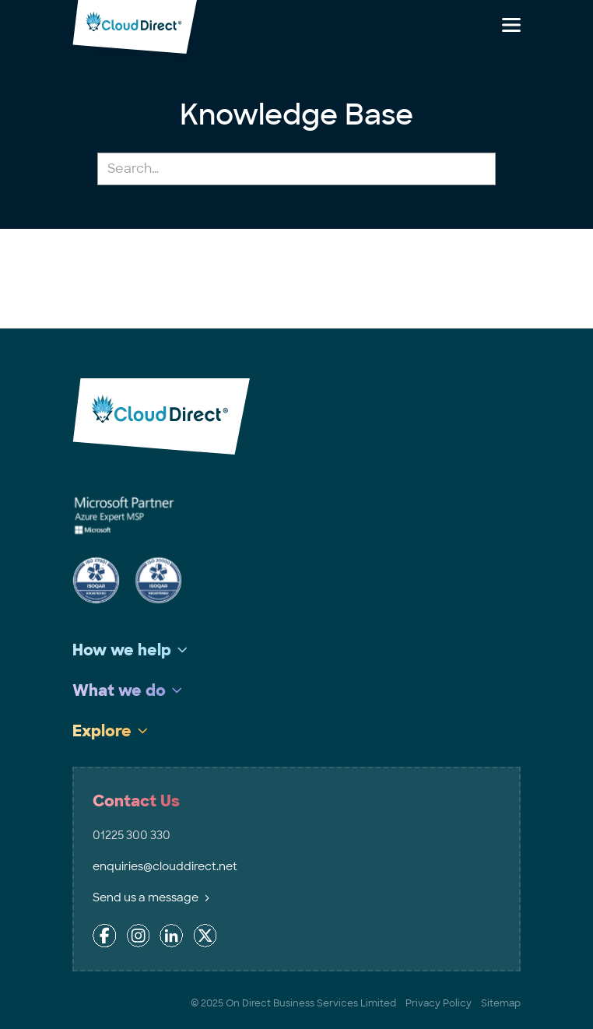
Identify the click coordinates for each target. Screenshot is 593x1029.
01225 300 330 (131, 835)
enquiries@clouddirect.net (165, 866)
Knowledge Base (296, 115)
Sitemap (501, 1003)
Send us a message (151, 897)
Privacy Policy (438, 1003)
